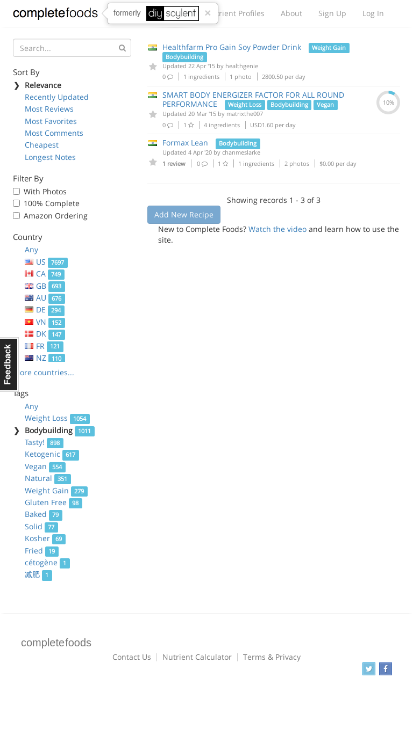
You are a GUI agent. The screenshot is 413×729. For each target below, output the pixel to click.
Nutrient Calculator (197, 657)
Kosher (45, 538)
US (46, 262)
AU (45, 298)
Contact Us (131, 657)
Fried (42, 550)
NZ (45, 358)
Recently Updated (57, 97)
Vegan (45, 466)
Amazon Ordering (56, 215)
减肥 (38, 574)
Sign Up (332, 13)
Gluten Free (53, 502)
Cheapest (42, 145)
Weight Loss (57, 418)
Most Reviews (49, 109)
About (291, 13)
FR (44, 346)
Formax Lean (185, 142)
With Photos (45, 191)
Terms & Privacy (272, 657)
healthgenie (241, 66)
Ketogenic (52, 454)
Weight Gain (56, 490)
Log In (373, 13)
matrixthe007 (244, 114)
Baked (43, 514)
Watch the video (277, 229)
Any (31, 249)
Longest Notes (50, 157)
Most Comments (54, 133)
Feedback (9, 364)
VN (45, 322)
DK (45, 334)
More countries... (43, 372)
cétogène (47, 562)
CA (45, 273)
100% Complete (52, 203)
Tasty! (44, 442)
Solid (41, 526)
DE (45, 309)
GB (45, 286)
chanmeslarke (241, 152)
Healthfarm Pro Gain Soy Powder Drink (231, 47)
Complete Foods (55, 16)
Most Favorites (51, 121)
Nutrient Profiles (235, 13)
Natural (48, 478)
